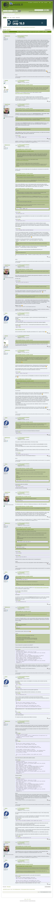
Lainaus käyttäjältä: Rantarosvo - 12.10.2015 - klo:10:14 (24, 84)
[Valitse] (19, 135)
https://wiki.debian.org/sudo (20, 329)
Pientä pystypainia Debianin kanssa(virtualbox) (22, 36)
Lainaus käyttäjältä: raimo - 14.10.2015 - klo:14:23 (23, 846)
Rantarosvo (7, 35)
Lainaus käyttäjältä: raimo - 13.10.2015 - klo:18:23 (23, 527)
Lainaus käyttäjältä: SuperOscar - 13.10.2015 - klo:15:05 (24, 354)
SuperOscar (7, 104)
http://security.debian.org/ (22, 635)
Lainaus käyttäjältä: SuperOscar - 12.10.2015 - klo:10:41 (24, 173)
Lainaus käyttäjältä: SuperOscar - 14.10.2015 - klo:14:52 (24, 864)
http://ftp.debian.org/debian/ (23, 641)
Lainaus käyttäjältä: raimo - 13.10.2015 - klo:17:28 (23, 496)
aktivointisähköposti (8, 9)
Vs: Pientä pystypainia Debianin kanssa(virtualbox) (23, 81)
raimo (6, 313)
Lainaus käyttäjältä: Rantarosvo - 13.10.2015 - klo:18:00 (24, 468)
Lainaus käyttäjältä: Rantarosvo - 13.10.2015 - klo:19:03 (24, 576)
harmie (6, 80)
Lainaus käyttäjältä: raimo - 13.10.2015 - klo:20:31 (23, 611)
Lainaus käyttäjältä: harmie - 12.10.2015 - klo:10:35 (23, 149)
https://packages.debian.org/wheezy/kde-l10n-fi (39, 614)
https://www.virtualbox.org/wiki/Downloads (22, 93)
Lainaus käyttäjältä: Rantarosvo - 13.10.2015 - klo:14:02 (24, 269)
